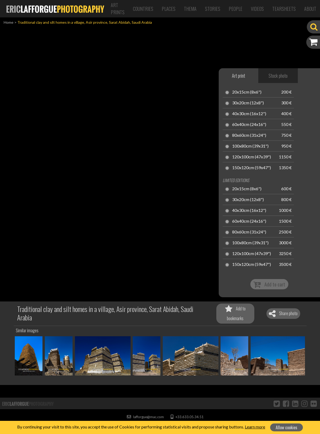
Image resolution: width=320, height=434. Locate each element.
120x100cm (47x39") (251, 157)
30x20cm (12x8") (248, 103)
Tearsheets (284, 8)
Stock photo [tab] (278, 75)
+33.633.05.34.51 (187, 417)
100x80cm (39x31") (250, 146)
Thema (190, 8)
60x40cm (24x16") (249, 125)
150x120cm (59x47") (251, 168)
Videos (257, 8)
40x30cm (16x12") (249, 114)
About (310, 8)
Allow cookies (286, 427)
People (235, 8)
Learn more (255, 426)
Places (168, 8)
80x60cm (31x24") (249, 135)
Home (8, 22)
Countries (143, 8)
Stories (212, 8)
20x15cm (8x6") (246, 92)
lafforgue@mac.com (145, 417)
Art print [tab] (238, 75)
